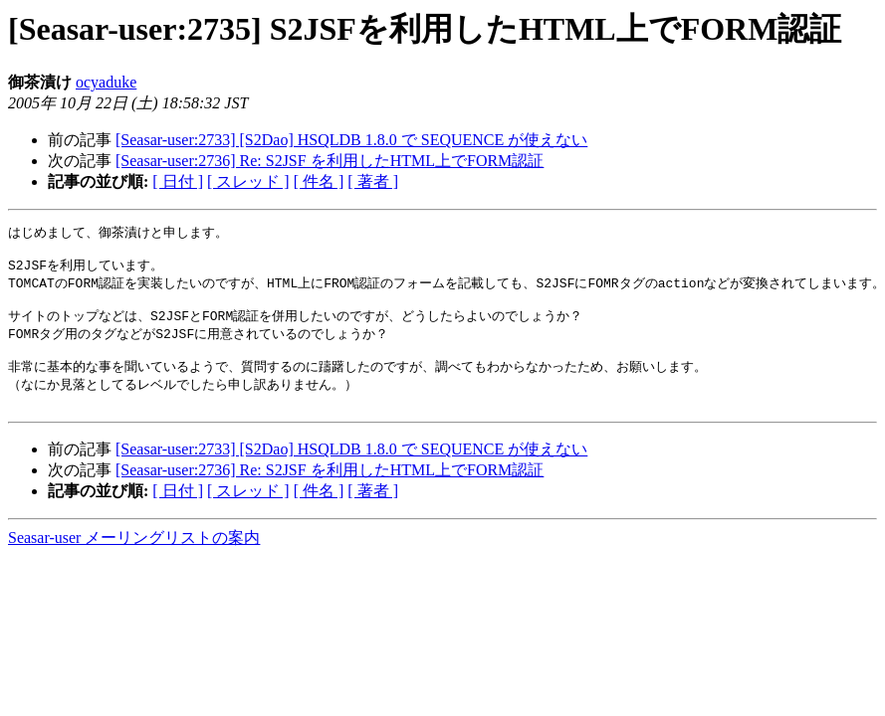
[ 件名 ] (319, 181)
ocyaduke (106, 82)
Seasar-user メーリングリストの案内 (134, 556)
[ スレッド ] (248, 181)
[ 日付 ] (177, 181)
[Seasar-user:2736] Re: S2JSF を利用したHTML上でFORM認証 (329, 160)
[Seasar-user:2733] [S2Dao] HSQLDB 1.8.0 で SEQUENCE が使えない (351, 139)
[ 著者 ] (372, 181)
